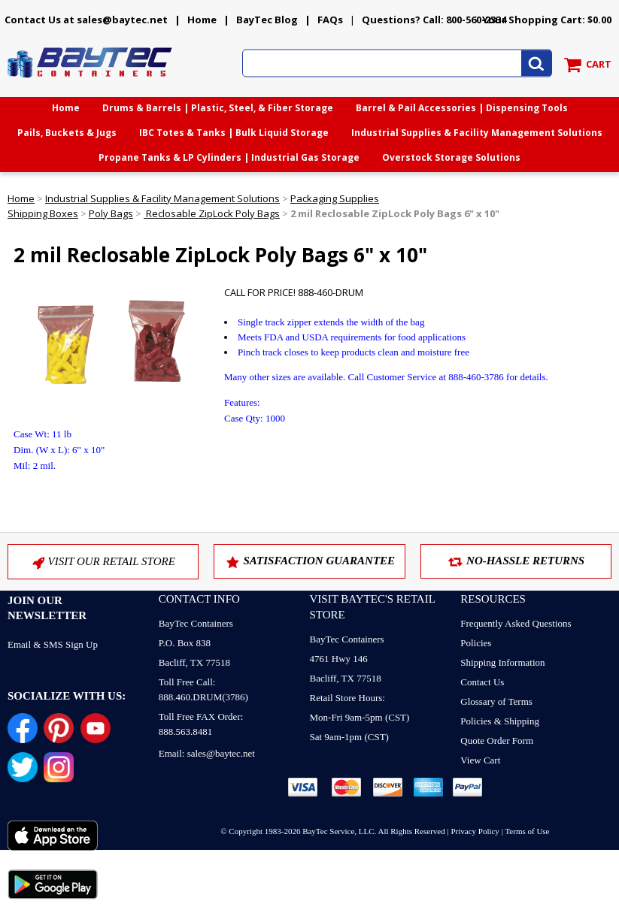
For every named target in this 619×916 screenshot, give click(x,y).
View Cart (480, 760)
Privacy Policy (475, 831)
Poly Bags (111, 213)
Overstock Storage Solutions (451, 157)
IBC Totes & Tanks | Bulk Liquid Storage (234, 132)
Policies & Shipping (499, 721)
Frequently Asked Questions (515, 623)
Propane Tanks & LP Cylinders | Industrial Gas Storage (229, 157)
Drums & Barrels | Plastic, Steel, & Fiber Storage (217, 107)
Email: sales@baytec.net (207, 753)
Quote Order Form (496, 740)
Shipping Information (502, 662)
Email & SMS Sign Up (53, 644)
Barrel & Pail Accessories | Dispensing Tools (462, 107)
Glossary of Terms (496, 701)
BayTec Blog (267, 19)
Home (202, 19)
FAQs (330, 19)
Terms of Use (527, 831)
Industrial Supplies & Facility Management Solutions (476, 132)
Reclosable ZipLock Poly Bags (212, 213)
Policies (475, 642)
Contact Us (482, 682)
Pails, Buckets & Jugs (67, 132)
